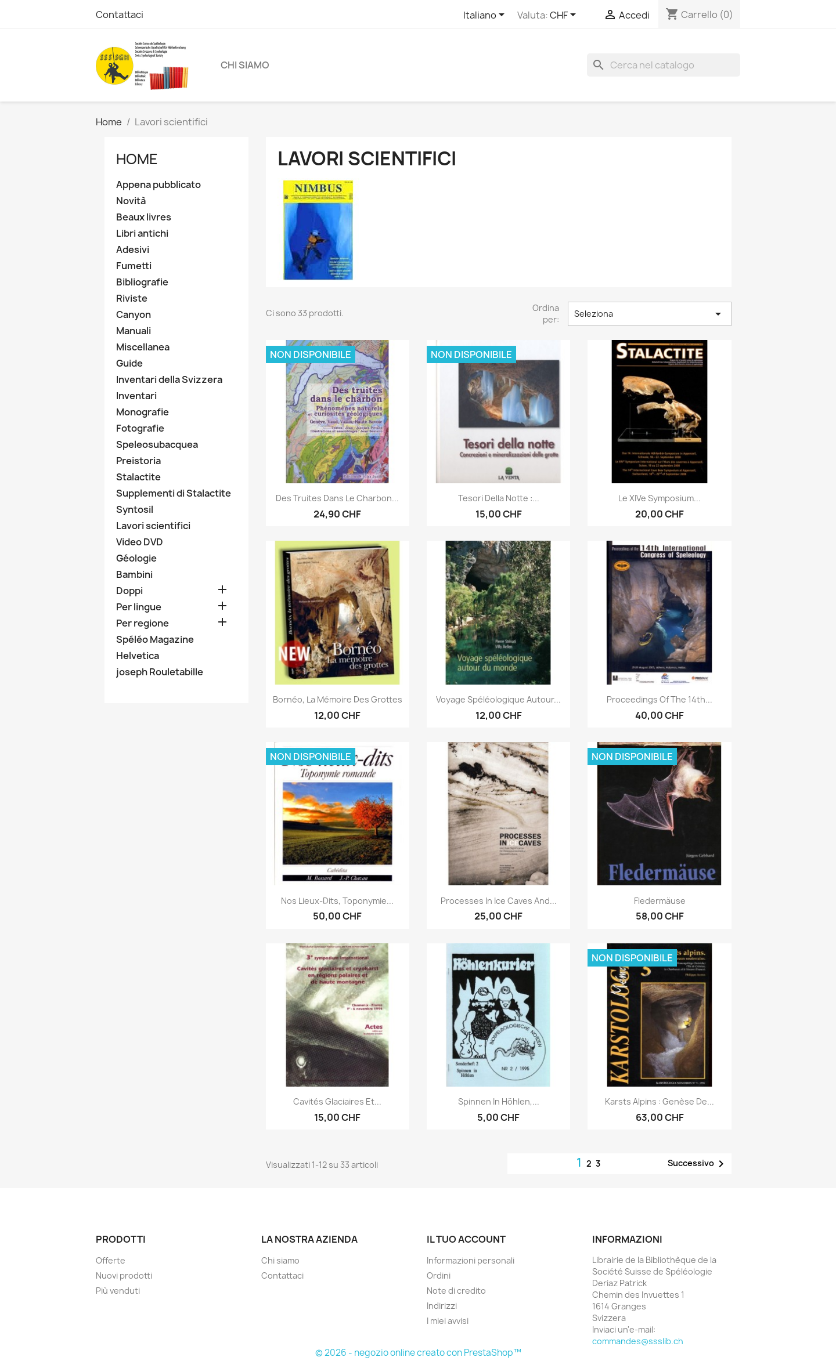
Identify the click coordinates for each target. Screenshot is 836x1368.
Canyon (133, 315)
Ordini (439, 1275)
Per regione (142, 623)
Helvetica (137, 656)
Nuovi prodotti (124, 1275)
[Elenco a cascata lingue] (486, 16)
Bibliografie (142, 282)
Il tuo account (466, 1239)
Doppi (129, 591)
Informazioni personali (470, 1260)
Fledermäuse (660, 900)
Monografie (142, 412)
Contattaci (119, 14)
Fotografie (140, 428)
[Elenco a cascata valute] (565, 16)
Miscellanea (143, 347)
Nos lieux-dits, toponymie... (337, 900)
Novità (131, 201)
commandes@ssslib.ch (637, 1341)
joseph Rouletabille (159, 672)
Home (137, 159)
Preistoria (138, 461)
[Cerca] (663, 65)
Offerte (110, 1260)
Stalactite (138, 477)
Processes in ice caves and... (499, 900)
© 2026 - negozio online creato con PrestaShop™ (418, 1353)
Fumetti (134, 266)
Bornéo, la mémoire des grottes (337, 699)
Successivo (698, 1164)
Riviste (131, 298)
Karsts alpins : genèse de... (659, 1101)
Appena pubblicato (158, 185)
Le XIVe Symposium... (659, 498)
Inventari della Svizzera (169, 380)
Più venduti (118, 1290)
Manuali (133, 331)
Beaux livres (143, 217)
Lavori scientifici (153, 526)
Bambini (134, 575)
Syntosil (134, 510)
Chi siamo (245, 65)
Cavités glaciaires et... (337, 1101)
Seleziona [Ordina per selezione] (649, 314)
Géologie (136, 558)
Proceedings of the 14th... (659, 699)
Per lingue (138, 607)
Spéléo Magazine (155, 640)
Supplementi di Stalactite (173, 493)
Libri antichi (142, 233)
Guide (129, 363)
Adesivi (132, 250)
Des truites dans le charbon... (337, 498)
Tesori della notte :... (498, 498)
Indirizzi (442, 1305)
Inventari (136, 396)
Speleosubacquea (157, 445)
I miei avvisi (448, 1320)
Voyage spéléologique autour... (498, 699)
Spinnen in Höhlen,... (498, 1101)
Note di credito (456, 1290)
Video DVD (139, 542)
